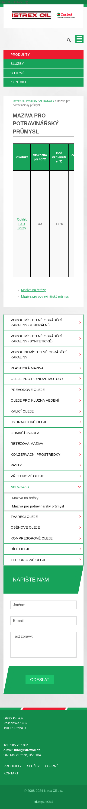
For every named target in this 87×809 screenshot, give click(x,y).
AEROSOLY (46, 101)
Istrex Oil (18, 101)
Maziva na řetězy (33, 290)
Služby (17, 63)
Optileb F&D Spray (22, 224)
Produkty (20, 54)
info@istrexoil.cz (27, 750)
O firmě (17, 73)
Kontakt (18, 82)
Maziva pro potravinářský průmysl (45, 296)
